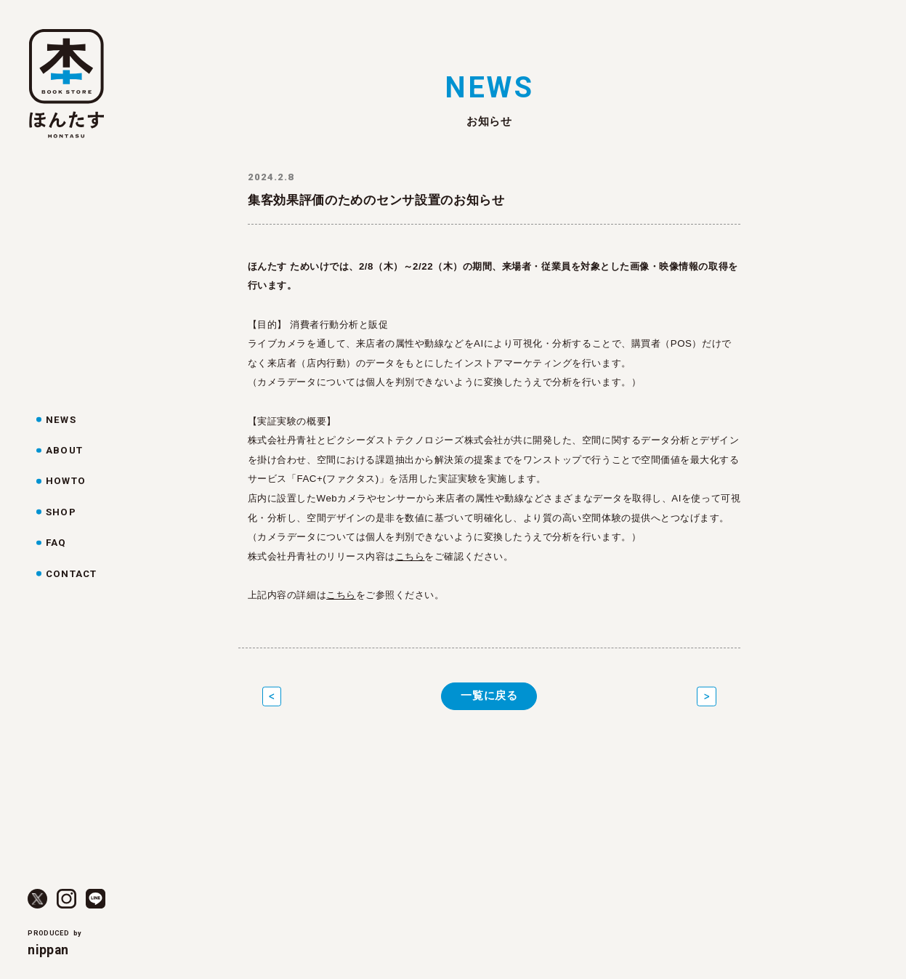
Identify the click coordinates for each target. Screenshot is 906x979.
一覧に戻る (489, 696)
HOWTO (65, 480)
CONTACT (71, 573)
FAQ (56, 542)
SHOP (61, 512)
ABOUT (64, 450)
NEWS (61, 419)
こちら (410, 556)
